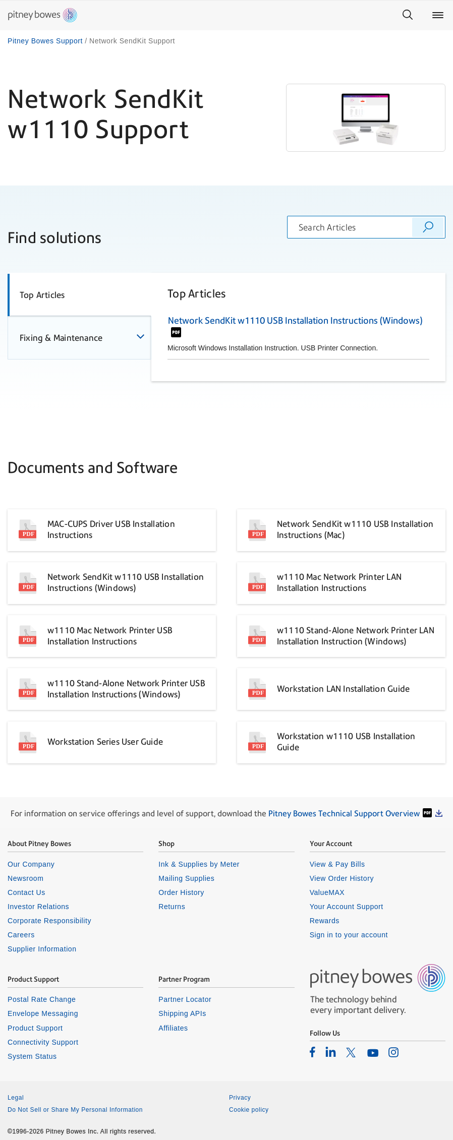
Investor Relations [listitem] (38, 907)
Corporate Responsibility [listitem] (49, 921)
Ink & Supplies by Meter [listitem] (199, 864)
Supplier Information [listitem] (42, 949)
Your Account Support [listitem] (346, 907)
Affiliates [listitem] (173, 1028)
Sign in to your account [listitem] (349, 935)
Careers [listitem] (21, 935)
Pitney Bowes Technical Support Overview (344, 813)
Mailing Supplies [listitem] (186, 878)
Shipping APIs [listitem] (182, 1013)
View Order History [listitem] (342, 878)
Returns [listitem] (171, 907)
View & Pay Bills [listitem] (337, 864)
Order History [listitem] (181, 892)
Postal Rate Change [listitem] (42, 999)
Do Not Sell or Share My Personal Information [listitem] (75, 1109)
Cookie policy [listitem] (249, 1109)
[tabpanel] (298, 327)
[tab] (79, 294)
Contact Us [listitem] (26, 892)
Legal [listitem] (16, 1097)
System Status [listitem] (32, 1056)
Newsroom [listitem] (25, 878)
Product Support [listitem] (35, 1028)
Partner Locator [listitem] (184, 999)
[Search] (407, 15)
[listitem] (312, 1051)
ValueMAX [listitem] (327, 892)
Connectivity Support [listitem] (43, 1042)
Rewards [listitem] (324, 921)
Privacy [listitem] (240, 1097)
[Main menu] (438, 15)
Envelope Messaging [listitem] (43, 1013)
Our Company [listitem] (31, 864)
